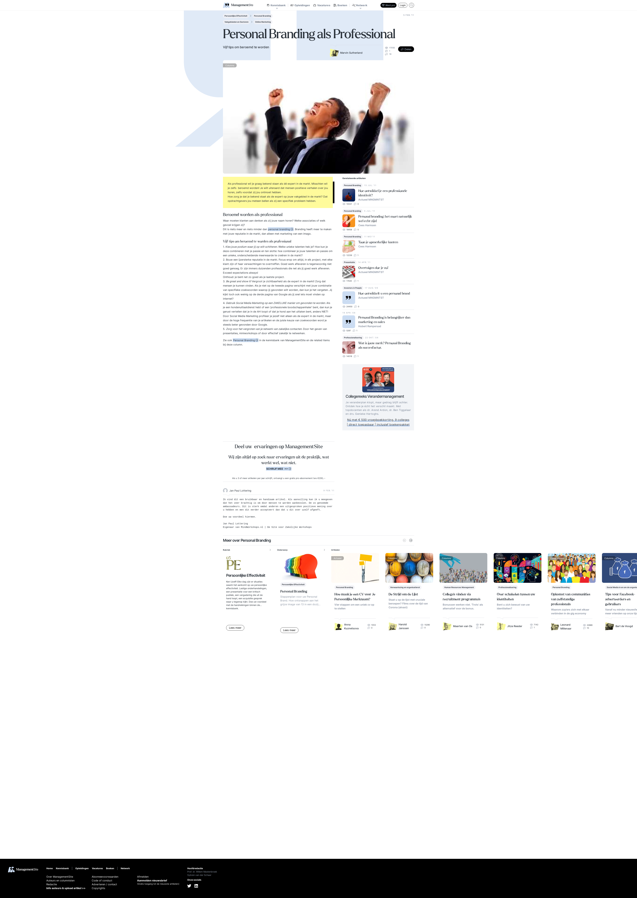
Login (403, 5)
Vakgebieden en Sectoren (236, 22)
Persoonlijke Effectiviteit (236, 16)
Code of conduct (102, 880)
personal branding (279, 229)
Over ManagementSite (59, 876)
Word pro (388, 5)
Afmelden (143, 876)
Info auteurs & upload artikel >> (66, 888)
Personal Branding (262, 16)
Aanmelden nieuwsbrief (152, 880)
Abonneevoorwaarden (105, 876)
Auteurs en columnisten (60, 880)
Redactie (51, 884)
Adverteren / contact (104, 884)
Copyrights (98, 888)
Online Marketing (263, 22)
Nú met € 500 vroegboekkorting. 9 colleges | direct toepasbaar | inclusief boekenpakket (385, 422)
